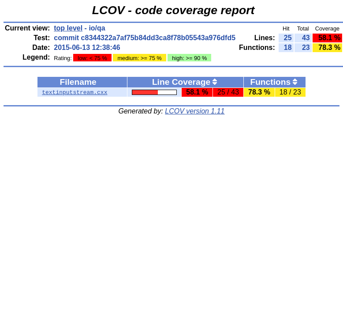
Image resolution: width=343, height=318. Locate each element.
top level (68, 28)
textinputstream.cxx (74, 92)
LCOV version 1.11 (194, 111)
